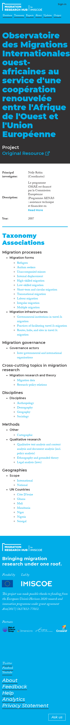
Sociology (23, 416)
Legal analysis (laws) (29, 462)
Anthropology (25, 403)
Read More (35, 210)
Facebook (7, 668)
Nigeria (21, 517)
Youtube (7, 673)
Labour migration (27, 298)
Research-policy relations (32, 385)
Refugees (22, 263)
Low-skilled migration (30, 285)
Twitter (7, 664)
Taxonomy (19, 16)
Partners (30, 583)
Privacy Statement (25, 705)
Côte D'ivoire (25, 494)
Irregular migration (28, 303)
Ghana (21, 499)
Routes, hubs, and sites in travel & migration (37, 333)
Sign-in (62, 4)
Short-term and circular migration (37, 289)
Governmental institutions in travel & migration (39, 319)
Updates (48, 16)
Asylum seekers (26, 267)
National (22, 485)
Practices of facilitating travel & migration (42, 326)
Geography (23, 412)
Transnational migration (31, 294)
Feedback (14, 687)
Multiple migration (28, 307)
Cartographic (25, 435)
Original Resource (26, 153)
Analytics (13, 699)
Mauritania (23, 508)
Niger (20, 512)
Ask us (57, 717)
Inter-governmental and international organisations (39, 355)
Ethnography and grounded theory (38, 458)
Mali (20, 503)
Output (57, 16)
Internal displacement (30, 276)
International (25, 481)
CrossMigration (23, 7)
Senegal (21, 521)
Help (8, 693)
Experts (30, 16)
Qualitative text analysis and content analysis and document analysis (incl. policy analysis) (39, 449)
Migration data (26, 380)
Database (7, 16)
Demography (25, 407)
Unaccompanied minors (31, 272)
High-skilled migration (31, 281)
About (38, 16)
